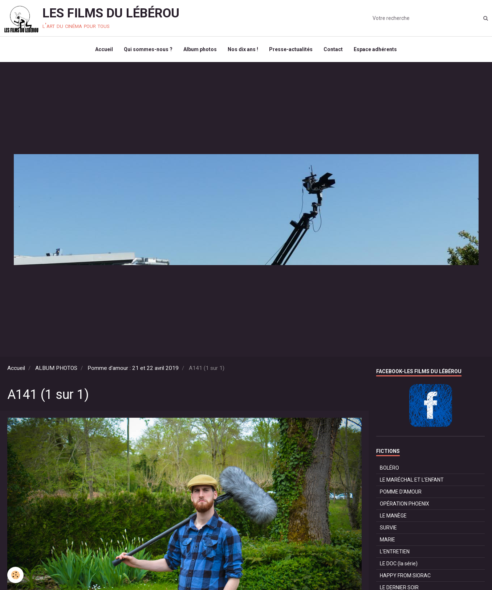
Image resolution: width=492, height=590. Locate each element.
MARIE (387, 539)
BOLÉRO (389, 468)
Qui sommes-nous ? (148, 49)
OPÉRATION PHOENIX (404, 504)
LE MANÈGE (393, 516)
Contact (333, 49)
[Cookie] (15, 575)
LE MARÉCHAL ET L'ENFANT (412, 480)
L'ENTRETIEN (395, 551)
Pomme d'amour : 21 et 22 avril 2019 (133, 368)
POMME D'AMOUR (401, 492)
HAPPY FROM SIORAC (405, 575)
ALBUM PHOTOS (56, 368)
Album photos (200, 49)
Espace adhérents (375, 49)
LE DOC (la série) (399, 563)
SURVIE (388, 528)
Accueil (104, 49)
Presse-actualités (291, 49)
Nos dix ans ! (243, 49)
